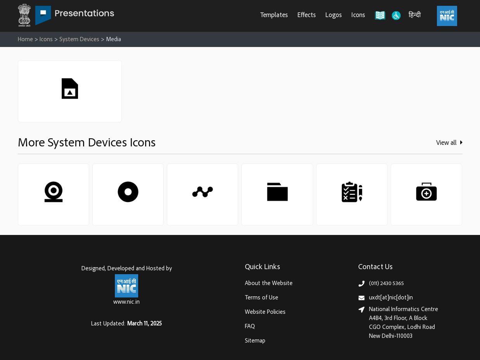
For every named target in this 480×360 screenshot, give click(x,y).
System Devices (79, 40)
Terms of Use (261, 298)
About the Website (269, 284)
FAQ (250, 327)
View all (449, 143)
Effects (306, 15)
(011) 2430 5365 (386, 284)
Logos (333, 15)
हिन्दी (415, 15)
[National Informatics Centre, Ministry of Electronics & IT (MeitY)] (447, 16)
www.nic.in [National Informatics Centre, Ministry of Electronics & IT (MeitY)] (126, 302)
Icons (358, 15)
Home (25, 40)
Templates (274, 15)
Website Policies (265, 312)
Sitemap (255, 341)
